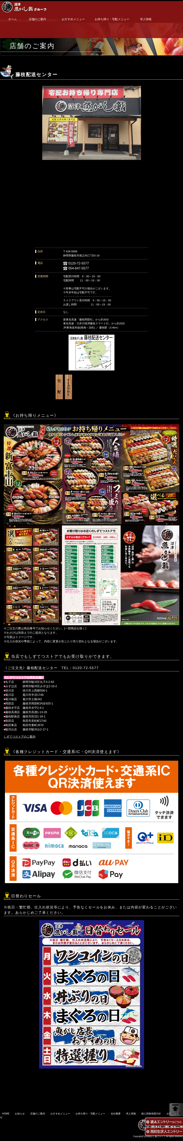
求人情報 (146, 19)
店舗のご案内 (37, 19)
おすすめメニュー (73, 19)
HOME (5, 1113)
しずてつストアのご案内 (19, 736)
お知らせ (20, 1113)
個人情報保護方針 (151, 1113)
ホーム (12, 19)
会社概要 (116, 1113)
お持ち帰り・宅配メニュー (112, 19)
